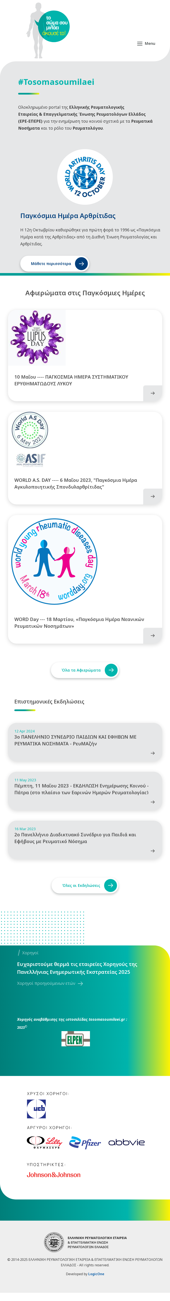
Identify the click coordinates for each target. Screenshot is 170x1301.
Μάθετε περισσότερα (51, 263)
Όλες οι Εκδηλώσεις (80, 893)
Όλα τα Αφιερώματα (80, 666)
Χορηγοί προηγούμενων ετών (46, 991)
